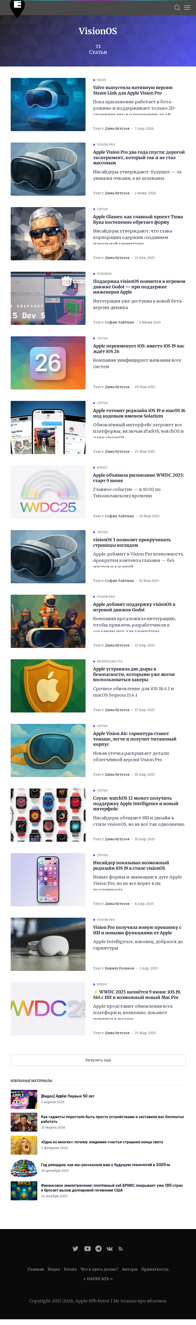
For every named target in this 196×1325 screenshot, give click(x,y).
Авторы (130, 1269)
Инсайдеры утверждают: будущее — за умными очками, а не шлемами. (137, 175)
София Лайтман (119, 322)
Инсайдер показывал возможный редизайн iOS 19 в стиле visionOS (131, 865)
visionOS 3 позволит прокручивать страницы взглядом (132, 542)
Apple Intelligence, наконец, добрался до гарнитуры (138, 945)
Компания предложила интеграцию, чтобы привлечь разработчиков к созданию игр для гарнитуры (134, 625)
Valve (101, 80)
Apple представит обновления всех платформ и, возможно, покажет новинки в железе (133, 1012)
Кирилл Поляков (119, 968)
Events (70, 1269)
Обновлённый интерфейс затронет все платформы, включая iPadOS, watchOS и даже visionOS (138, 431)
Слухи (102, 209)
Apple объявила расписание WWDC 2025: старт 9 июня (138, 478)
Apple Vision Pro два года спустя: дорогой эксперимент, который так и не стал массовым (139, 158)
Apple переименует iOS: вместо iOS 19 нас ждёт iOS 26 (138, 348)
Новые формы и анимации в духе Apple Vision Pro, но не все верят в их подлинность (137, 883)
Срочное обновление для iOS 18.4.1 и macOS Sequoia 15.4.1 (133, 692)
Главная (36, 1269)
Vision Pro (106, 144)
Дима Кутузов (117, 128)
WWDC (102, 467)
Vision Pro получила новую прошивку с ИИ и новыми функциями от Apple (137, 930)
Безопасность (110, 661)
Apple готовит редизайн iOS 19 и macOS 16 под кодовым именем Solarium (139, 413)
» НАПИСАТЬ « (98, 1278)
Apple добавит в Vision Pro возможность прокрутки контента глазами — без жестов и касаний (138, 560)
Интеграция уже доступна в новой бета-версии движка (138, 304)
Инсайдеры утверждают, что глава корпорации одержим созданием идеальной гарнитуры (132, 237)
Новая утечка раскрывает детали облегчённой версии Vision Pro (131, 756)
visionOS (104, 273)
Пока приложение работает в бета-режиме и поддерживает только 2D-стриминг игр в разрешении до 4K (135, 108)
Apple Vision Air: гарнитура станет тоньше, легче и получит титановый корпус (135, 739)
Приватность (154, 1269)
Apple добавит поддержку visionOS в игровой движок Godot (134, 607)
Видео (54, 1269)
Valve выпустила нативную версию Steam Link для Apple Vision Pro (133, 90)
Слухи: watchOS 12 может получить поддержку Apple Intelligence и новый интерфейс (135, 804)
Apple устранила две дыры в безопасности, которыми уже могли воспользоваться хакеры (134, 674)
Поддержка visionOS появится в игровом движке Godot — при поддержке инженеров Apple (139, 287)
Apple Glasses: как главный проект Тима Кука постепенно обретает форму (138, 219)
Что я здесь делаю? (99, 1269)
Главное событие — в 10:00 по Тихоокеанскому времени (127, 493)
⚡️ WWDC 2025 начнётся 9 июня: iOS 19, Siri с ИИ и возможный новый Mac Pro (137, 994)
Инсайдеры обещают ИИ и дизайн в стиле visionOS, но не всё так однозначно (138, 821)
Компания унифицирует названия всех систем (137, 363)
